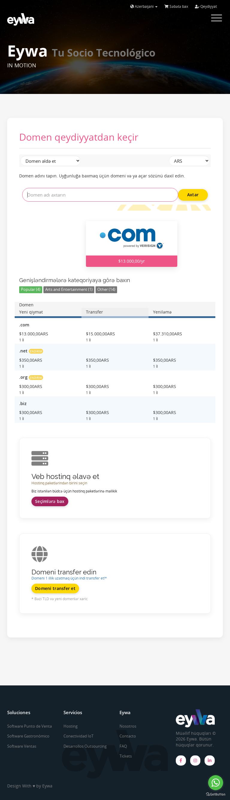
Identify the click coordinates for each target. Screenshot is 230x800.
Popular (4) (30, 289)
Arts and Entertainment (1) (69, 289)
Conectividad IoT (78, 736)
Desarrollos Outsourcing (85, 746)
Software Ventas (21, 746)
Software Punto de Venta (29, 726)
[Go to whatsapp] (215, 782)
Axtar (193, 194)
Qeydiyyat (206, 6)
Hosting (70, 726)
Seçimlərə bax (50, 501)
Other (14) (106, 289)
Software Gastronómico (28, 736)
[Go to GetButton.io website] (215, 794)
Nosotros (127, 726)
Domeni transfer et (55, 588)
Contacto (127, 736)
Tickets (125, 756)
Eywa (47, 786)
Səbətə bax (176, 6)
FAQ (123, 746)
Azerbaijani (144, 6)
